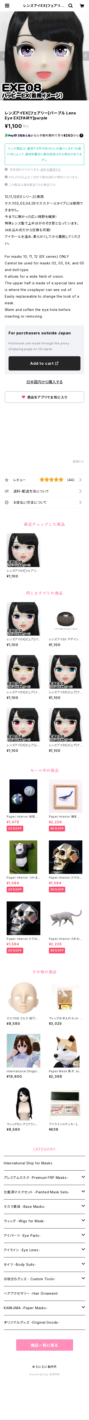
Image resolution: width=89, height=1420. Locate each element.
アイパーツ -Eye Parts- (22, 1235)
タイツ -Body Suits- (20, 1264)
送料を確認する (50, 169)
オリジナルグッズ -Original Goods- (32, 1322)
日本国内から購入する (44, 382)
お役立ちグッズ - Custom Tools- (30, 1279)
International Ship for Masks (28, 1163)
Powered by (44, 1374)
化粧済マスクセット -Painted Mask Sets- (37, 1192)
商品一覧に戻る (44, 1345)
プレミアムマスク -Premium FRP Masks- (36, 1178)
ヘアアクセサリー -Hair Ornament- (31, 1293)
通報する (78, 461)
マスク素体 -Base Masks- (25, 1206)
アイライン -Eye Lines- (22, 1250)
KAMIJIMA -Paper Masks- (26, 1308)
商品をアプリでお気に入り (44, 397)
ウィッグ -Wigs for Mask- (24, 1221)
